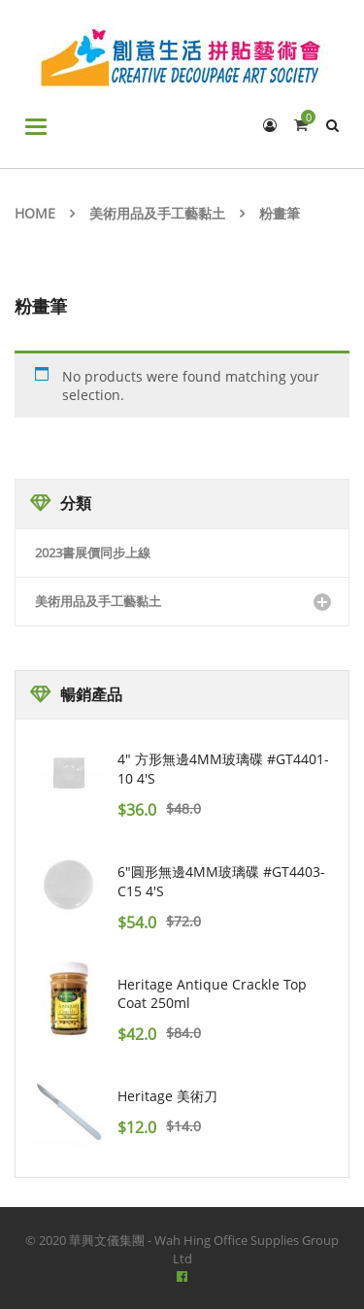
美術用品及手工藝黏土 (157, 213)
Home (35, 213)
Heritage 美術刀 (167, 1096)
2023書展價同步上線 (92, 552)
